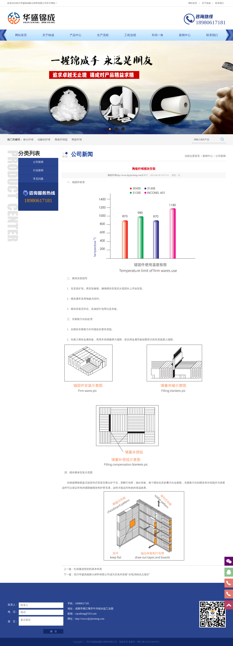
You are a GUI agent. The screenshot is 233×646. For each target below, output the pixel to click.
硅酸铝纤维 (44, 139)
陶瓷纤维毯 (61, 139)
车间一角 (157, 35)
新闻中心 (185, 35)
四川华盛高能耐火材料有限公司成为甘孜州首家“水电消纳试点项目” (112, 574)
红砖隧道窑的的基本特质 (88, 569)
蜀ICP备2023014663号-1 (148, 642)
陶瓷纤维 (77, 139)
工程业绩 (130, 35)
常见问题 (38, 178)
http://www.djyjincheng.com (128, 175)
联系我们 (219, 3)
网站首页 (192, 3)
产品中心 (75, 35)
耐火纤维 (28, 139)
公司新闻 (38, 162)
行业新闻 (38, 170)
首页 (197, 156)
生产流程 (103, 35)
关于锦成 (206, 3)
